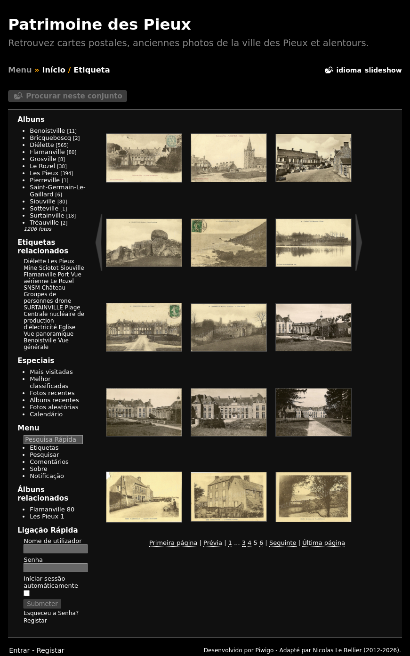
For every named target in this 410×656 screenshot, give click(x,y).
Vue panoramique (48, 334)
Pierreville (45, 180)
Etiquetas (44, 447)
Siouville (43, 201)
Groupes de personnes (40, 297)
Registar (35, 620)
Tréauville (44, 222)
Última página (323, 542)
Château (53, 287)
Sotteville (44, 208)
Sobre (39, 468)
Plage (72, 307)
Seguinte (283, 542)
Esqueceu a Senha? (51, 613)
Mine (30, 268)
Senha (33, 559)
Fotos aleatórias (54, 407)
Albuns (31, 119)
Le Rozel (42, 166)
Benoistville (47, 130)
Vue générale (46, 343)
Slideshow (383, 70)
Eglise (67, 327)
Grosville (43, 158)
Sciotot (49, 268)
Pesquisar (44, 454)
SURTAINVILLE (43, 307)
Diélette (42, 144)
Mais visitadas (51, 371)
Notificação (47, 475)
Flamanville (47, 151)
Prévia (212, 542)
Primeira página (173, 542)
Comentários (49, 461)
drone (63, 301)
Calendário (46, 414)
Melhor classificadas (49, 382)
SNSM (32, 287)
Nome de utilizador (52, 540)
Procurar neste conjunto (74, 96)
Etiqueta (91, 69)
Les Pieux (44, 173)
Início (53, 69)
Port (63, 274)
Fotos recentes (52, 393)
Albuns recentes (54, 400)
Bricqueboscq (50, 137)
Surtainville (47, 215)
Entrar (19, 650)
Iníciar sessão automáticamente (51, 585)
